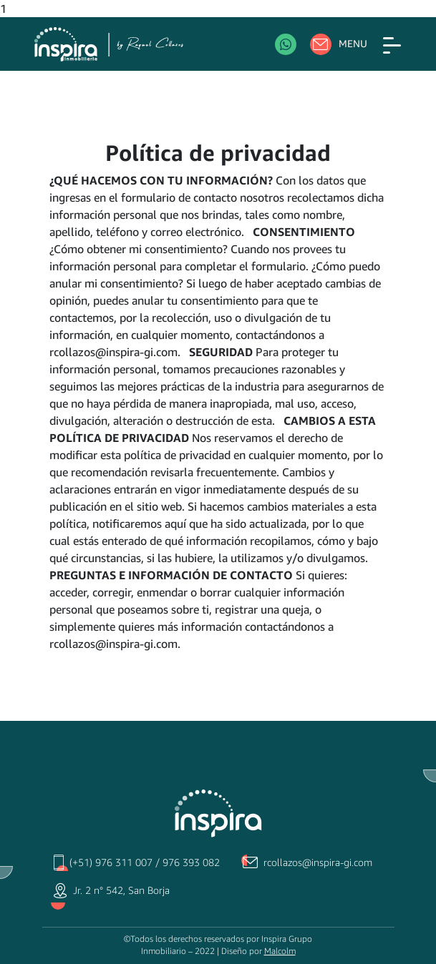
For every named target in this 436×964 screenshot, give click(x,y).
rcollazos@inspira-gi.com (317, 862)
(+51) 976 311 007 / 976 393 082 (144, 862)
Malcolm (280, 951)
